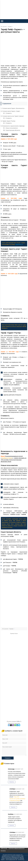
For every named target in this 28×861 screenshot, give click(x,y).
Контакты (3, 850)
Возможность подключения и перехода (12, 126)
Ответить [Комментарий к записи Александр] (11, 782)
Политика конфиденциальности (16, 848)
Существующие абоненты (11, 130)
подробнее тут (19, 244)
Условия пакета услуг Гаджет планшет (12, 116)
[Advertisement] (14, 49)
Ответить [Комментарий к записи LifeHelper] (13, 807)
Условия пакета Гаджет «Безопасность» (13, 108)
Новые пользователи (10, 128)
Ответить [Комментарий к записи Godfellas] (11, 825)
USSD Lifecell (4, 848)
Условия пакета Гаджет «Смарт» (10, 111)
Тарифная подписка (6, 458)
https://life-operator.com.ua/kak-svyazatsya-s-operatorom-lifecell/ (17, 798)
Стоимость (7, 113)
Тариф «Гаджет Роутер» (8, 121)
